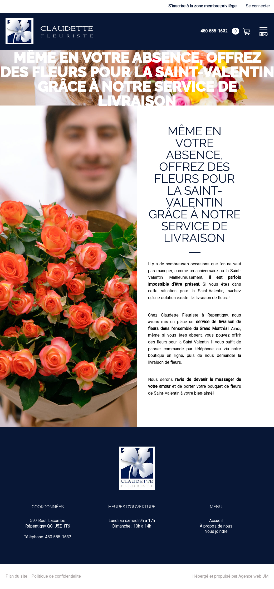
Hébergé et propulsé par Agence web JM (230, 576)
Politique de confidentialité (56, 576)
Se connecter (258, 5)
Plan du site (16, 576)
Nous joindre (216, 531)
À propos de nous (216, 526)
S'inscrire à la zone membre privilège (202, 5)
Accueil (216, 520)
